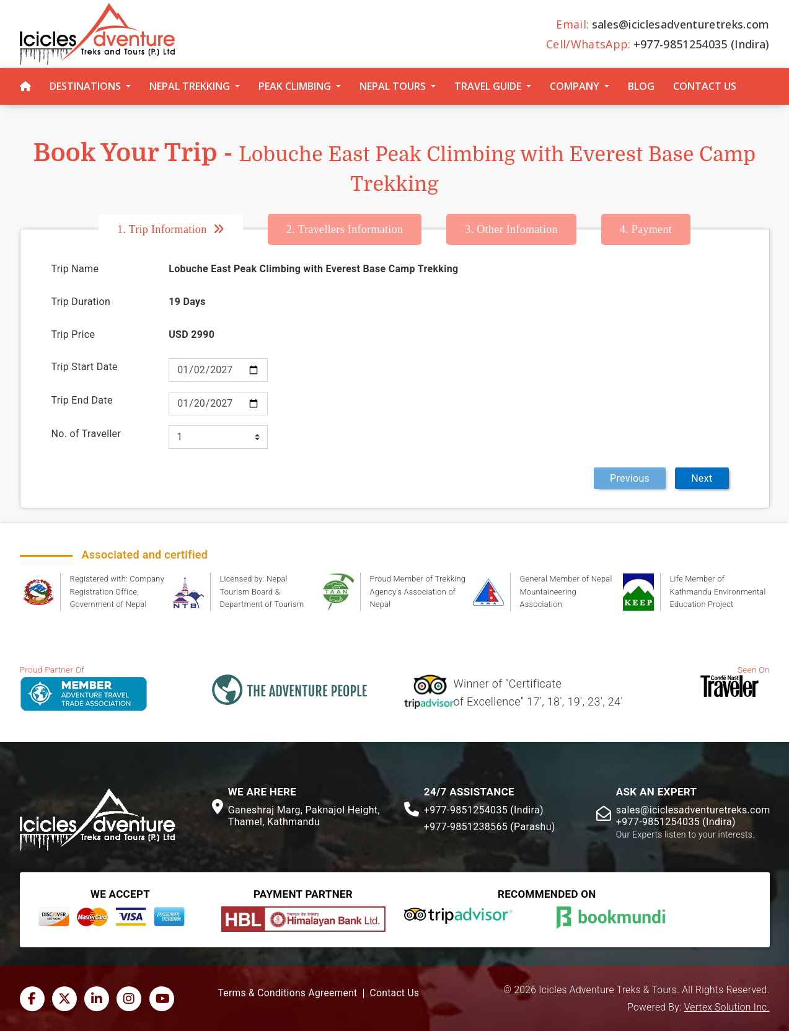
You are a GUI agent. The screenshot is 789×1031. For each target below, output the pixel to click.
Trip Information (162, 229)
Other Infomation (511, 229)
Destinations (85, 86)
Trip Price (73, 334)
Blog (641, 86)
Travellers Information (344, 229)
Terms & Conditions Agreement (288, 993)
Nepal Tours (392, 86)
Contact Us (704, 86)
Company (574, 86)
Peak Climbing (294, 86)
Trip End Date (82, 400)
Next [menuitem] (701, 478)
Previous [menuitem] (630, 478)
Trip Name (75, 269)
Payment (646, 229)
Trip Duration (81, 302)
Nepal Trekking (189, 86)
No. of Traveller (86, 434)
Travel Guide (487, 86)
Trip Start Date (84, 367)
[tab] (183, 229)
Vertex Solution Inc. (727, 1007)
